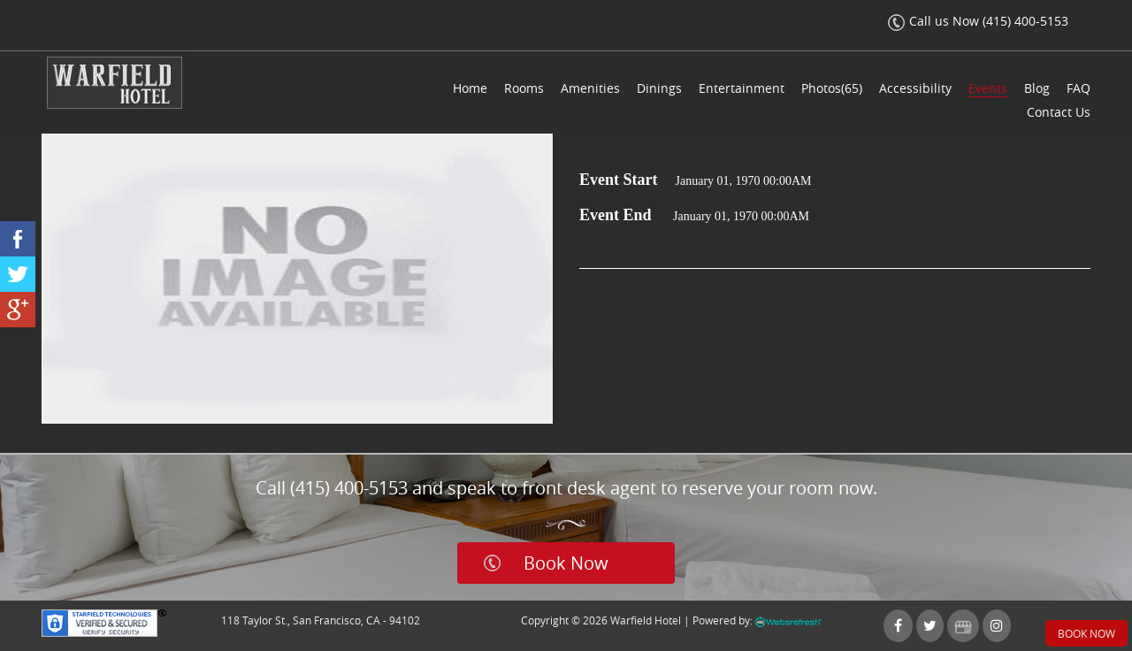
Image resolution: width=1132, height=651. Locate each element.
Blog (1037, 88)
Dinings (659, 88)
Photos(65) (831, 88)
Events (987, 88)
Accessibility (915, 88)
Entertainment (741, 88)
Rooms (524, 88)
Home (470, 88)
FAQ (1078, 88)
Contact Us (1058, 111)
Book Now (566, 563)
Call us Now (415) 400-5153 (978, 20)
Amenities (590, 88)
